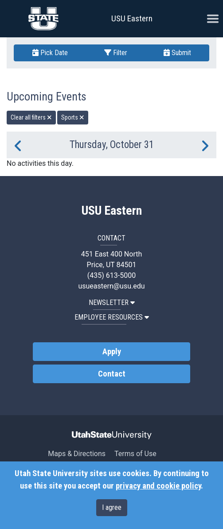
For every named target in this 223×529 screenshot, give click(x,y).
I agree (111, 507)
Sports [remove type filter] (72, 117)
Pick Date (50, 52)
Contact (111, 374)
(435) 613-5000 (111, 275)
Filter (115, 52)
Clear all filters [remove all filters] (31, 117)
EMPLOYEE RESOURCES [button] (111, 317)
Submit (177, 52)
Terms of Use (135, 453)
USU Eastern (132, 18)
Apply (111, 352)
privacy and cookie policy (158, 486)
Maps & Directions (77, 453)
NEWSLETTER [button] (112, 302)
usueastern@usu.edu (111, 286)
